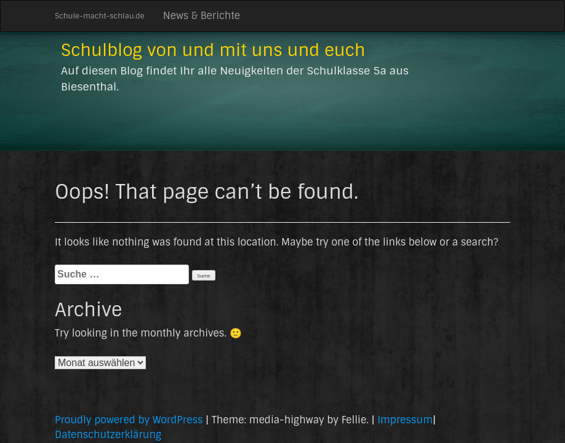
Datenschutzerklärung (108, 434)
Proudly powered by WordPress (128, 419)
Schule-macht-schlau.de (100, 16)
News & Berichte (201, 15)
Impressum (405, 419)
